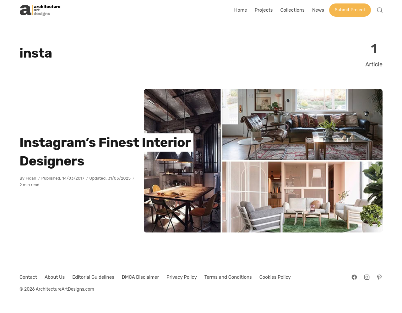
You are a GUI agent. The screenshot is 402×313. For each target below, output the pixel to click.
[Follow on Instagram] (366, 277)
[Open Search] (379, 10)
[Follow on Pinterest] (379, 277)
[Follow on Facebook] (354, 277)
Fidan (31, 178)
